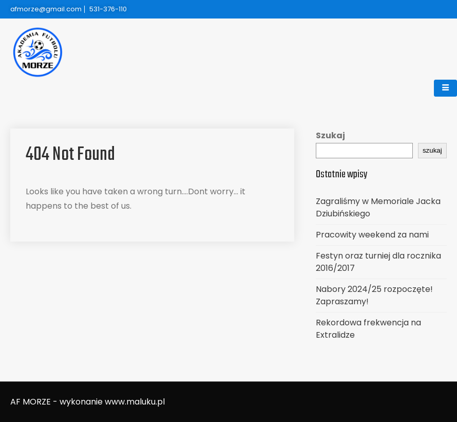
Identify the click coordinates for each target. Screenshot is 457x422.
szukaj (432, 150)
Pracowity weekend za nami (372, 235)
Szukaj (330, 135)
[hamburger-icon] (445, 88)
